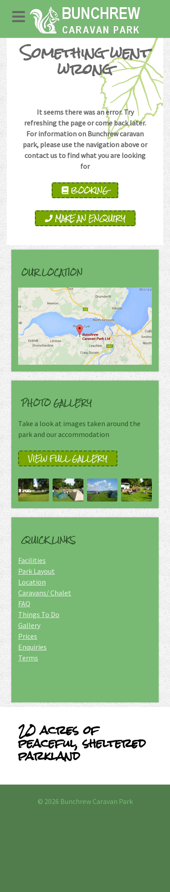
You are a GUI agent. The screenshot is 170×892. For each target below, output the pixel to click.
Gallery (29, 625)
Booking (85, 190)
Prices (27, 636)
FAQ (24, 603)
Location (32, 581)
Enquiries (32, 646)
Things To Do (38, 614)
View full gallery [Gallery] (67, 458)
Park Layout (36, 571)
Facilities (32, 560)
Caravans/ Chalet (44, 592)
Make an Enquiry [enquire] (85, 218)
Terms (28, 657)
